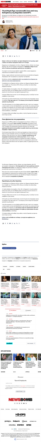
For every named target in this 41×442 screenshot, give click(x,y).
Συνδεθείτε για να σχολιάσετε (9, 248)
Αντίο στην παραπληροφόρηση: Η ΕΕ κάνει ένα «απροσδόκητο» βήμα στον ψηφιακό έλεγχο (20, 338)
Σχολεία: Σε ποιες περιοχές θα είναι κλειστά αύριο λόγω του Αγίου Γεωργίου (24, 301)
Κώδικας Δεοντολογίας (23, 409)
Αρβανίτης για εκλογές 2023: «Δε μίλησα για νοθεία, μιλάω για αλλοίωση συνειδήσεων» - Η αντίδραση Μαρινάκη (20, 316)
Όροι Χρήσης (8, 409)
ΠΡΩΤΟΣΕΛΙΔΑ (30, 1)
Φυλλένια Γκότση (9, 20)
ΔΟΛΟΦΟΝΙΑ (12, 266)
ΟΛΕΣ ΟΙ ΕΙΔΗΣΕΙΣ (16, 1)
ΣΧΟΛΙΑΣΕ (32, 50)
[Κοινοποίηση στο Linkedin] (15, 56)
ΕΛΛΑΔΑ (21, 1)
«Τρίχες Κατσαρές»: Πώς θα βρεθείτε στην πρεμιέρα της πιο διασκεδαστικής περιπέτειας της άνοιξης (18, 328)
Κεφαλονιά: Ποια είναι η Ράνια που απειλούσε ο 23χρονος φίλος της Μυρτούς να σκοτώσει (5, 285)
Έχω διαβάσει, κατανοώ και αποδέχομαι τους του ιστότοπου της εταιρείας (20, 385)
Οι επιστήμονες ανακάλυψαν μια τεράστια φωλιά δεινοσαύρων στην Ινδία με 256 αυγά (35, 285)
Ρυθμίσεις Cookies (31, 409)
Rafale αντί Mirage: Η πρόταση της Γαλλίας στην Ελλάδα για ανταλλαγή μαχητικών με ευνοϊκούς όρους (15, 285)
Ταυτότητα (2, 409)
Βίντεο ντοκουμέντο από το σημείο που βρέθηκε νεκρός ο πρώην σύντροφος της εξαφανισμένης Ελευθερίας (6, 365)
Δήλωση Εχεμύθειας (14, 409)
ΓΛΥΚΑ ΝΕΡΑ (5, 266)
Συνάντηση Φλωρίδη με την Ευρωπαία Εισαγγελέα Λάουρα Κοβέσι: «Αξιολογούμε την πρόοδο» (23, 5)
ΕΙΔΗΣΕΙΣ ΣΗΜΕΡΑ (31, 266)
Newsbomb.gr (5, 219)
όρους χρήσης (23, 385)
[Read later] (39, 50)
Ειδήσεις (4, 217)
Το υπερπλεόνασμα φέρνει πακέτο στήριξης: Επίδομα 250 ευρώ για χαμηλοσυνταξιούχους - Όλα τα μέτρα (25, 286)
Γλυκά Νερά (32, 61)
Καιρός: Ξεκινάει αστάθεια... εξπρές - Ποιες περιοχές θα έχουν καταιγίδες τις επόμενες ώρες (4, 301)
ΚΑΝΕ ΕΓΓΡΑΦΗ (20, 391)
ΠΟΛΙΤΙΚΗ (25, 1)
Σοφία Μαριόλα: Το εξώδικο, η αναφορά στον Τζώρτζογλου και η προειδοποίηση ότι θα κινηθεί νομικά (31, 364)
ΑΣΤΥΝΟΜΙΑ (18, 266)
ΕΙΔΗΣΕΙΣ (24, 266)
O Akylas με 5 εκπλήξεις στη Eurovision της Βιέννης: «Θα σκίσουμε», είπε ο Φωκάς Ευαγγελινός (18, 364)
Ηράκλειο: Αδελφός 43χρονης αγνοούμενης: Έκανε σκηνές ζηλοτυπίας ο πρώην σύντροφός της (36, 301)
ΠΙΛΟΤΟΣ (8, 269)
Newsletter (10, 260)
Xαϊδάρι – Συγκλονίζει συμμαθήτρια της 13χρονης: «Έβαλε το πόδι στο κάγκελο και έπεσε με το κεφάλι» (15, 301)
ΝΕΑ (3, 269)
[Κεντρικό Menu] (39, 1)
